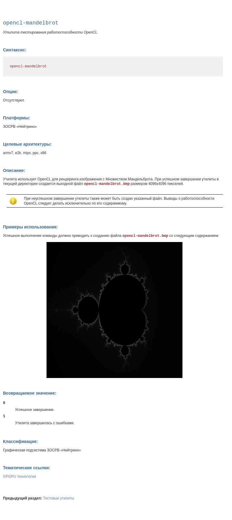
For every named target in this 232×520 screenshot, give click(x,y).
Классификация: (20, 441)
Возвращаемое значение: (29, 393)
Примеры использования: (30, 226)
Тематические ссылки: (26, 467)
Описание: (14, 170)
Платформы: (16, 117)
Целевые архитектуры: (27, 144)
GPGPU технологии (19, 476)
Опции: (10, 91)
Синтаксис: (14, 49)
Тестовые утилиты (58, 498)
